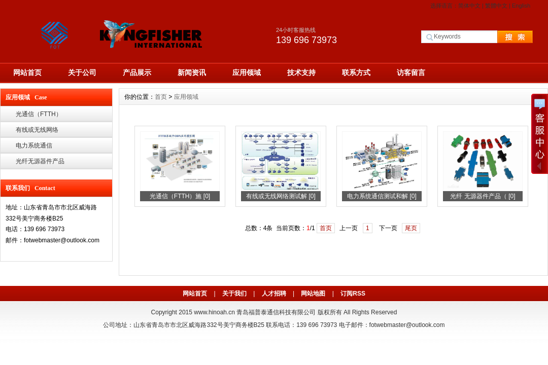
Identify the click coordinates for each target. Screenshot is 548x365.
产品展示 (137, 72)
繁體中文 (496, 6)
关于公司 (82, 72)
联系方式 (356, 72)
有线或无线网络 (37, 129)
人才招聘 (274, 293)
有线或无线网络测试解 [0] (281, 196)
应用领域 (246, 72)
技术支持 (301, 72)
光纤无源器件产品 (40, 161)
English (521, 6)
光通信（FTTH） (39, 114)
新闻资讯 (192, 72)
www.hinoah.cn (214, 312)
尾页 (411, 228)
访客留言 (411, 72)
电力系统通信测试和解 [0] (382, 196)
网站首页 (27, 72)
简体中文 (469, 6)
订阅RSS (352, 293)
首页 (161, 96)
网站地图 (313, 293)
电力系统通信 (34, 145)
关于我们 (234, 293)
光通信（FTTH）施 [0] (180, 196)
